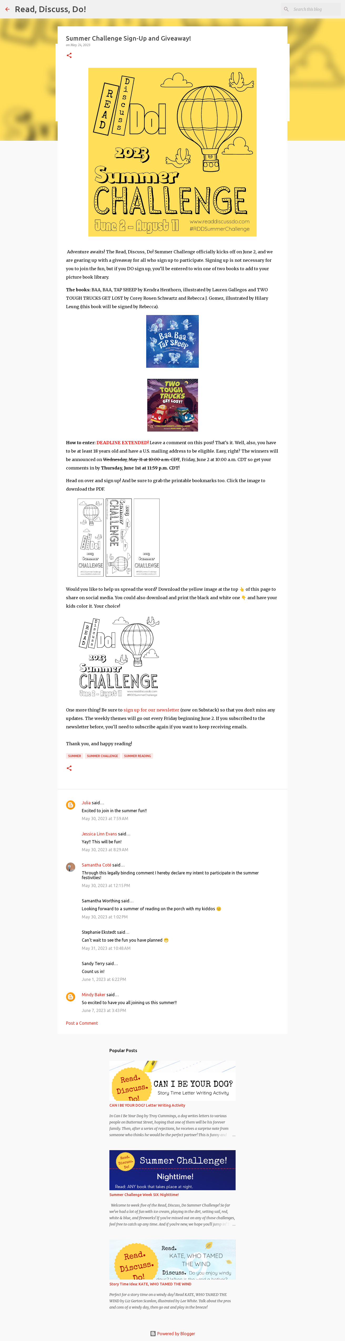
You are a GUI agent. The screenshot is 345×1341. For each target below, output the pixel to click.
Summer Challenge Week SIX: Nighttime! (144, 1195)
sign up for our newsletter (151, 710)
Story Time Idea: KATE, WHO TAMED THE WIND (150, 1284)
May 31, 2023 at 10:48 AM (106, 948)
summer (74, 756)
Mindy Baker (93, 994)
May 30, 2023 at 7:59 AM (105, 818)
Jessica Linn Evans (99, 833)
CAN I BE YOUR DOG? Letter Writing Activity (147, 1105)
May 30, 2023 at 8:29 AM (105, 849)
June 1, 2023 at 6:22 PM (104, 979)
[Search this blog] (313, 9)
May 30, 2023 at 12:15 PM (106, 885)
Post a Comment (82, 1023)
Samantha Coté (96, 865)
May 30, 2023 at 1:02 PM (105, 916)
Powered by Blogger (172, 1333)
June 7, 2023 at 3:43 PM (104, 1010)
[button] (69, 55)
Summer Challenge (102, 756)
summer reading (137, 756)
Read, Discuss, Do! (50, 9)
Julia (86, 802)
